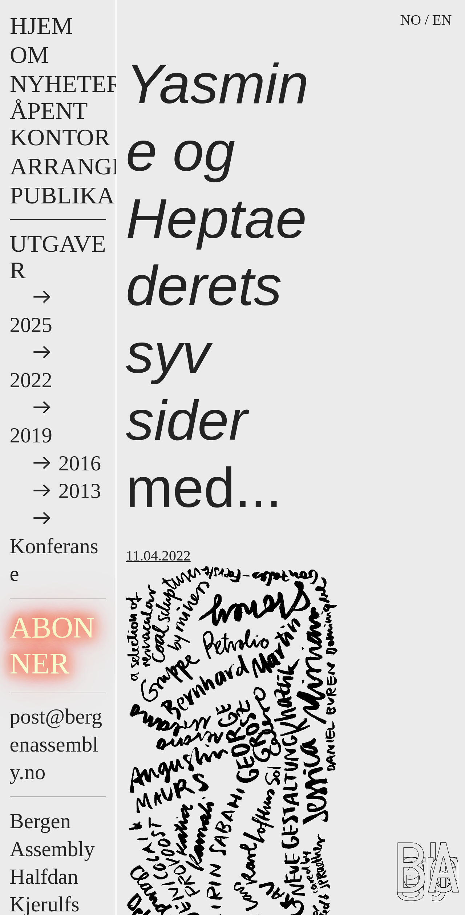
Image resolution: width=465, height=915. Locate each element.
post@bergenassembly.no (56, 744)
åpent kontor (60, 123)
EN (442, 20)
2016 (79, 463)
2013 (79, 491)
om (29, 54)
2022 (34, 380)
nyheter (66, 83)
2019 (34, 435)
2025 (34, 325)
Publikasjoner (106, 195)
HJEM (41, 25)
